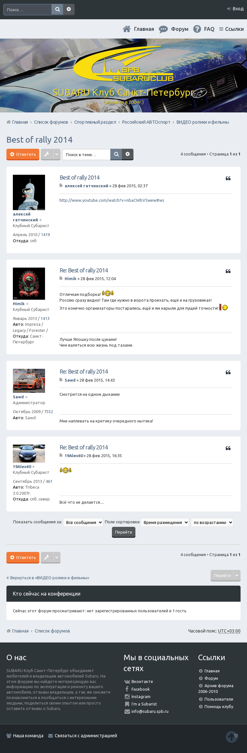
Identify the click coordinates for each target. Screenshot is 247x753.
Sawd (18, 396)
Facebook (141, 689)
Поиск (57, 9)
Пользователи (219, 699)
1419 (45, 234)
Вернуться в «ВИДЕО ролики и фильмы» (49, 577)
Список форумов (52, 630)
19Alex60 (22, 466)
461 (49, 481)
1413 (45, 318)
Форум (211, 678)
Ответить (25, 154)
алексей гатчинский (86, 185)
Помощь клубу (219, 706)
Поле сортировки (147, 521)
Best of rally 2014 (39, 139)
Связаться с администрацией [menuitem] (86, 735)
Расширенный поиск (69, 9)
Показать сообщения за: (58, 521)
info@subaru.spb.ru (150, 711)
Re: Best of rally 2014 (83, 270)
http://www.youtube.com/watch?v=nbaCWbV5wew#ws (111, 200)
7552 (48, 411)
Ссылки (234, 29)
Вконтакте (142, 681)
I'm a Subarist (144, 704)
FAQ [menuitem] (209, 29)
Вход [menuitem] (238, 8)
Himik (19, 303)
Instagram (141, 696)
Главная (144, 29)
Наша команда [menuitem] (28, 735)
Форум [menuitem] (179, 29)
